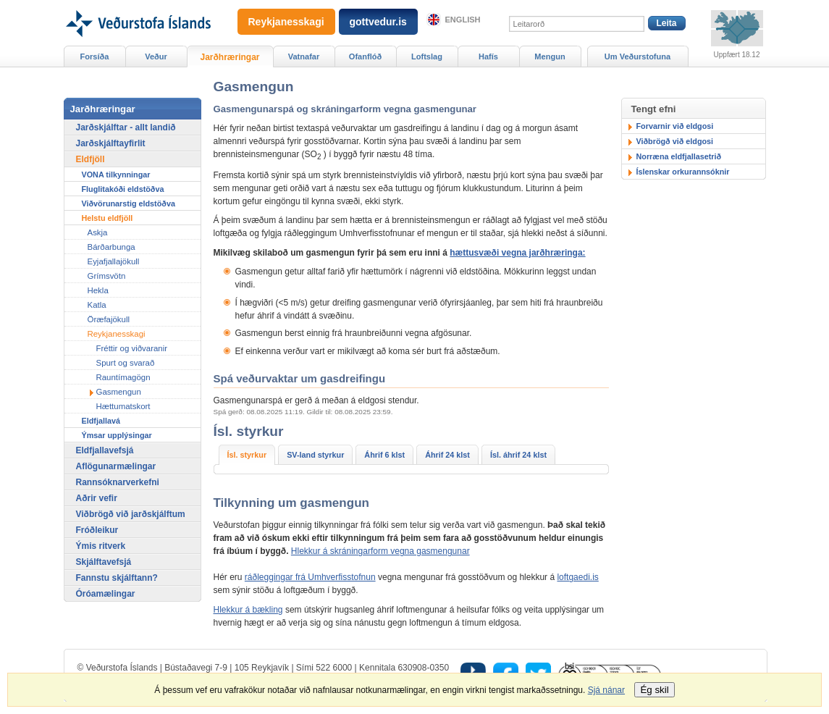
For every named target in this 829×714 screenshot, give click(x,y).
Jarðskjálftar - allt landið (126, 127)
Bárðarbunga (111, 247)
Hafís (488, 56)
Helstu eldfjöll (107, 218)
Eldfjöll (90, 159)
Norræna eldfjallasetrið (679, 156)
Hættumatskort (123, 406)
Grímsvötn (107, 276)
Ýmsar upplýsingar (117, 435)
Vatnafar (304, 56)
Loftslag (426, 56)
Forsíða (94, 56)
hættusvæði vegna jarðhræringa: (517, 253)
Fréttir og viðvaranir (132, 348)
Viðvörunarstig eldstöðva (128, 203)
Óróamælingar (105, 594)
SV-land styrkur (315, 454)
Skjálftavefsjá (104, 562)
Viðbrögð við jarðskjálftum (130, 514)
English (463, 19)
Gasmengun (118, 391)
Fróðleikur (97, 530)
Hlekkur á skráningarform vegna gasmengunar (380, 551)
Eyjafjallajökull (114, 261)
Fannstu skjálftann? (117, 578)
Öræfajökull (109, 319)
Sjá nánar (606, 690)
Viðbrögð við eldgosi (675, 141)
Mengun (549, 56)
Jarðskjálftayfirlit (111, 143)
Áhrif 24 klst (447, 454)
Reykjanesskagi (117, 333)
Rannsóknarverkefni (117, 482)
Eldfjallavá (101, 420)
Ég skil (654, 689)
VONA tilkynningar (116, 174)
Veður (156, 56)
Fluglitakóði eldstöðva (123, 189)
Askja (98, 232)
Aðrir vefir (96, 498)
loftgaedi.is (577, 577)
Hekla (98, 290)
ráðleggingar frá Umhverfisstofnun (310, 577)
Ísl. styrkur (247, 454)
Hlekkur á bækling (248, 610)
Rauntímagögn (123, 377)
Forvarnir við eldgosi (675, 126)
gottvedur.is (378, 22)
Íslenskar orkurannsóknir (683, 171)
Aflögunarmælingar (116, 466)
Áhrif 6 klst (384, 454)
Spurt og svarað (125, 362)
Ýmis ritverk (101, 546)
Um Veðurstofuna (637, 56)
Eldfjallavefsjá (105, 450)
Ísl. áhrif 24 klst (518, 454)
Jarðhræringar (229, 57)
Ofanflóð (365, 56)
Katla (97, 305)
